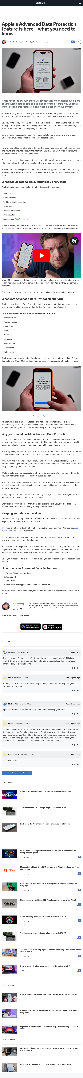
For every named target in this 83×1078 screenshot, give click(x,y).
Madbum (11, 704)
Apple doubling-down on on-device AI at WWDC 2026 (43, 917)
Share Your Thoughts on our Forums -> (17, 773)
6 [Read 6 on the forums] (79, 956)
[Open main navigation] (79, 2)
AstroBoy (11, 652)
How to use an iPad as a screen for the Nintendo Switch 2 (45, 966)
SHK (10, 678)
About (73, 652)
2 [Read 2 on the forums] (79, 921)
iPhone (35, 463)
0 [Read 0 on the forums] (79, 857)
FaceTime (18, 219)
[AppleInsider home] (41, 3)
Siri (4, 215)
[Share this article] (79, 42)
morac (10, 723)
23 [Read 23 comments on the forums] (72, 42)
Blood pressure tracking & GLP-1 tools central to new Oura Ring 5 (48, 900)
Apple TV (16, 531)
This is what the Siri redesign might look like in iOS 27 (43, 933)
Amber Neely (13, 42)
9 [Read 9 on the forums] (79, 873)
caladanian (12, 754)
